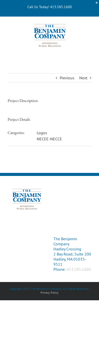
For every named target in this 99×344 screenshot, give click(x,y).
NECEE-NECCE (49, 138)
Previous (67, 77)
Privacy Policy (49, 292)
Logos (42, 132)
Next (83, 77)
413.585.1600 (79, 269)
